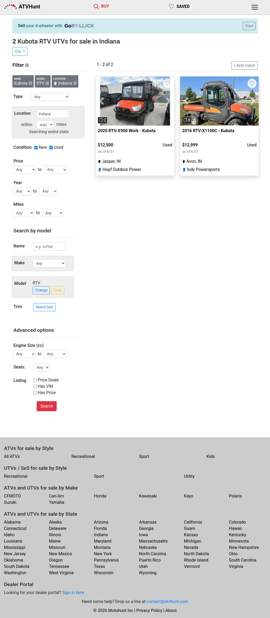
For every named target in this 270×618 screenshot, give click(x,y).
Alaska (55, 522)
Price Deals (48, 379)
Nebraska (148, 547)
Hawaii (235, 528)
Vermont (192, 566)
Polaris (235, 496)
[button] (102, 101)
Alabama (12, 522)
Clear (57, 290)
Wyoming (148, 572)
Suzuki (10, 502)
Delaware (57, 528)
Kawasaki (148, 496)
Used (58, 147)
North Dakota (196, 553)
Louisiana (13, 541)
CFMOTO (12, 496)
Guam (189, 528)
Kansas (191, 534)
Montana (102, 547)
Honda (100, 496)
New (43, 147)
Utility (189, 476)
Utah (143, 566)
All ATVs (12, 456)
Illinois (55, 534)
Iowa (143, 534)
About (171, 610)
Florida (100, 528)
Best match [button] (245, 65)
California (193, 522)
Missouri (57, 547)
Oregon (56, 560)
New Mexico (60, 553)
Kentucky (237, 534)
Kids (210, 456)
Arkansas (148, 522)
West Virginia (61, 572)
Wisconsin (103, 572)
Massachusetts (153, 541)
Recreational (83, 456)
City (18, 51)
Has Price (47, 392)
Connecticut (15, 528)
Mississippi (14, 547)
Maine (55, 541)
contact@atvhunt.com (167, 601)
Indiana (101, 534)
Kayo (188, 496)
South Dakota (16, 566)
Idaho (9, 534)
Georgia (146, 528)
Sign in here (73, 592)
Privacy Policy (149, 610)
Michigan (192, 541)
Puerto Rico (150, 560)
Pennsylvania (106, 560)
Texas (99, 566)
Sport (144, 456)
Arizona (101, 522)
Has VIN (45, 386)
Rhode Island (196, 560)
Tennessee (59, 566)
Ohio (233, 553)
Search (46, 406)
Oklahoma (13, 560)
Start (249, 26)
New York (103, 553)
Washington (15, 572)
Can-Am (56, 496)
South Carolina (242, 560)
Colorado (237, 522)
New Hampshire (244, 547)
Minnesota (239, 541)
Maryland (102, 541)
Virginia (236, 566)
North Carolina (152, 553)
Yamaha (56, 502)
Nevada (191, 547)
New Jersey (15, 553)
